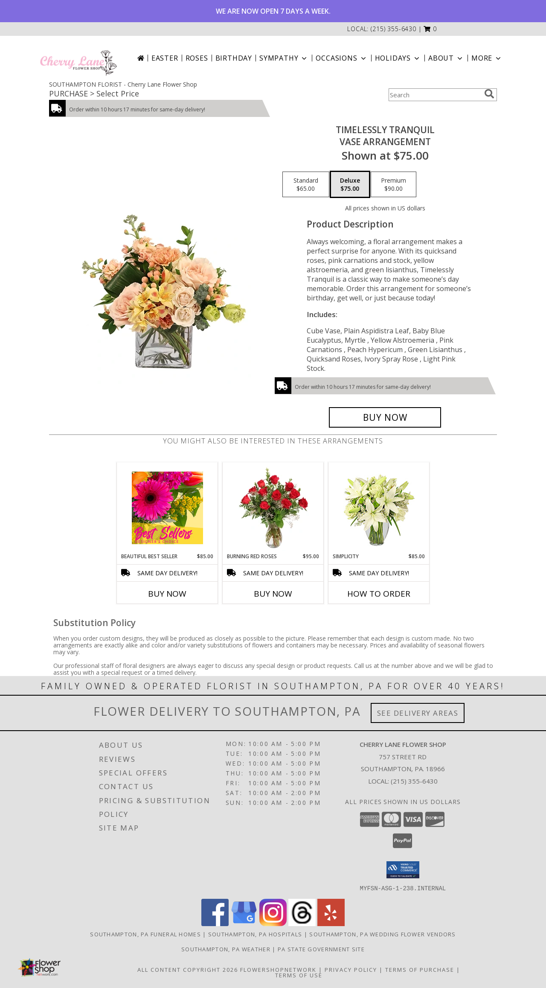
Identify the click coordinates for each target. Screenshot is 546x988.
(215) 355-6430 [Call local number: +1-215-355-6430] (393, 29)
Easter (164, 58)
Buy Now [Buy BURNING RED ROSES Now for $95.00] (273, 593)
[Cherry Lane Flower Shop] (78, 58)
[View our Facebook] (215, 923)
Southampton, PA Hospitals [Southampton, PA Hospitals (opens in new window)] (255, 934)
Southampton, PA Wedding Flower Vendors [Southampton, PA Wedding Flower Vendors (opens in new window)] (382, 934)
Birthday (233, 58)
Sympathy (283, 58)
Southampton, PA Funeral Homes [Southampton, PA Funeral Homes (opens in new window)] (145, 934)
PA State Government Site (321, 949)
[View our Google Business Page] (244, 923)
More (486, 58)
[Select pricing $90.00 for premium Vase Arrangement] (393, 184)
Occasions (341, 58)
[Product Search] (434, 95)
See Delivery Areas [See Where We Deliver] (418, 713)
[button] (430, 29)
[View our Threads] (302, 923)
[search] (489, 94)
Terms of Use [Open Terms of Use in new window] (298, 975)
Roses (197, 58)
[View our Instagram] (273, 923)
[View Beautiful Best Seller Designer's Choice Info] (167, 507)
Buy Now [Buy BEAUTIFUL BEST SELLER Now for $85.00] (167, 593)
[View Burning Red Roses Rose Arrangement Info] (273, 508)
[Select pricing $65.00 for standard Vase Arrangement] (306, 184)
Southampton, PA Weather (225, 949)
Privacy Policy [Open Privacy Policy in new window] (351, 969)
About (446, 58)
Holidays (398, 58)
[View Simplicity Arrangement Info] (379, 507)
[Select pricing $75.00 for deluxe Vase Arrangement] (350, 184)
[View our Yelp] (331, 923)
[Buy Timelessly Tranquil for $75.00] (385, 417)
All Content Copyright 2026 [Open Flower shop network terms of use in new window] (187, 969)
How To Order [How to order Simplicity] (378, 593)
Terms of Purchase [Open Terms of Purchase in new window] (419, 969)
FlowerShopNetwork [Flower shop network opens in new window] (278, 969)
